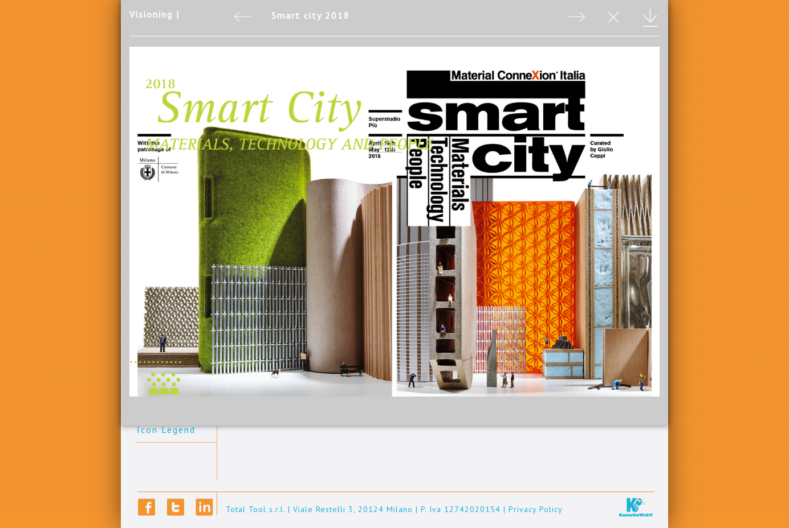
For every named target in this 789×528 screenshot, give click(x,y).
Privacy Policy (536, 509)
